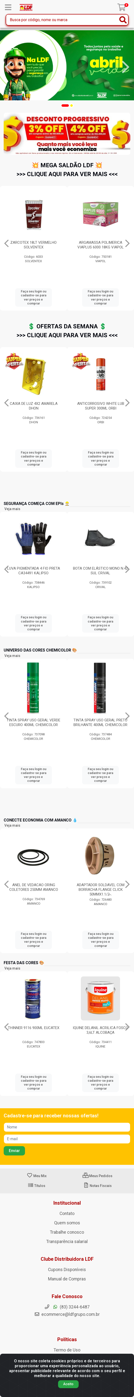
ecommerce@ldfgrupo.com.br (67, 1314)
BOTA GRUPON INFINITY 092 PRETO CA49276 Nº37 (34, 244)
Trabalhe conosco (67, 1232)
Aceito (68, 1384)
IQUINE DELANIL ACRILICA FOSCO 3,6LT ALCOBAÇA (100, 1030)
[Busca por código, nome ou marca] (62, 20)
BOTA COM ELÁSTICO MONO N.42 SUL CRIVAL (100, 570)
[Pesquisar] (123, 20)
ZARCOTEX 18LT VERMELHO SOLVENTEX (100, 244)
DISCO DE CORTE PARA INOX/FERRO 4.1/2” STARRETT (33, 405)
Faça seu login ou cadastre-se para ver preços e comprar (33, 297)
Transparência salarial (67, 1241)
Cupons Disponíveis (67, 1269)
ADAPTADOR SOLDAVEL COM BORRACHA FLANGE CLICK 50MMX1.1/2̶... (100, 889)
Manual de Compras (67, 1278)
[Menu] (8, 7)
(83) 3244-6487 (67, 1307)
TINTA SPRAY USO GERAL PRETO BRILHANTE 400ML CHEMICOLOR (100, 722)
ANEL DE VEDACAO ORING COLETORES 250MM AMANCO (33, 887)
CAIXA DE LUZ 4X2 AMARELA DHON (100, 405)
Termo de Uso (67, 1350)
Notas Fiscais (97, 1186)
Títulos (36, 1186)
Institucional (67, 1203)
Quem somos (67, 1222)
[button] (65, 105)
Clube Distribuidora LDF (67, 1259)
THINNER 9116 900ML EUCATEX (33, 1028)
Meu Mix (37, 1176)
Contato (67, 1213)
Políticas (67, 1339)
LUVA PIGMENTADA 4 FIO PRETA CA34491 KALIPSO (33, 570)
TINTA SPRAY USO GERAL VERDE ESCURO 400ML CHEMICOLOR (33, 722)
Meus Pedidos (97, 1176)
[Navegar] (8, 67)
